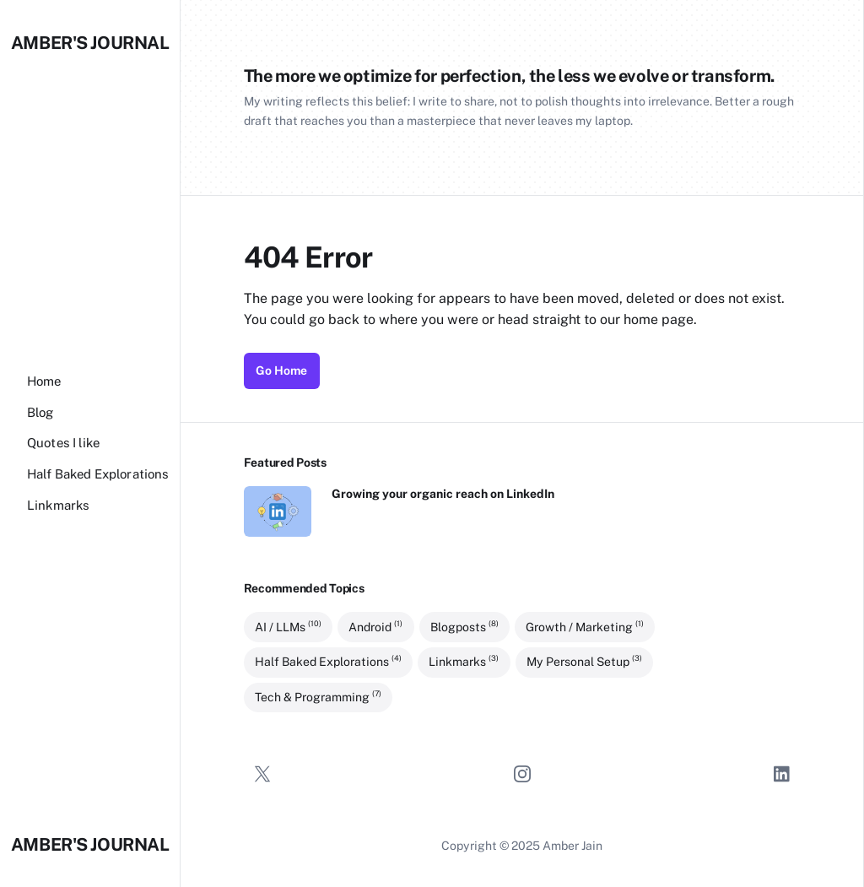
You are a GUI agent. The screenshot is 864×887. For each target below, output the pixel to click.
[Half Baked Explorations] (98, 474)
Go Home (281, 370)
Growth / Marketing (585, 626)
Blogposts (464, 626)
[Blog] (40, 412)
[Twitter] (262, 773)
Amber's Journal (90, 42)
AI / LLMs (288, 626)
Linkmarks (464, 661)
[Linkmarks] (58, 505)
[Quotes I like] (63, 442)
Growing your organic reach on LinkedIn (443, 493)
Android (375, 626)
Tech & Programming (318, 696)
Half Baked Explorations (328, 661)
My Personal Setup (584, 661)
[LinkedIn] (782, 773)
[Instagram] (522, 773)
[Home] (44, 381)
